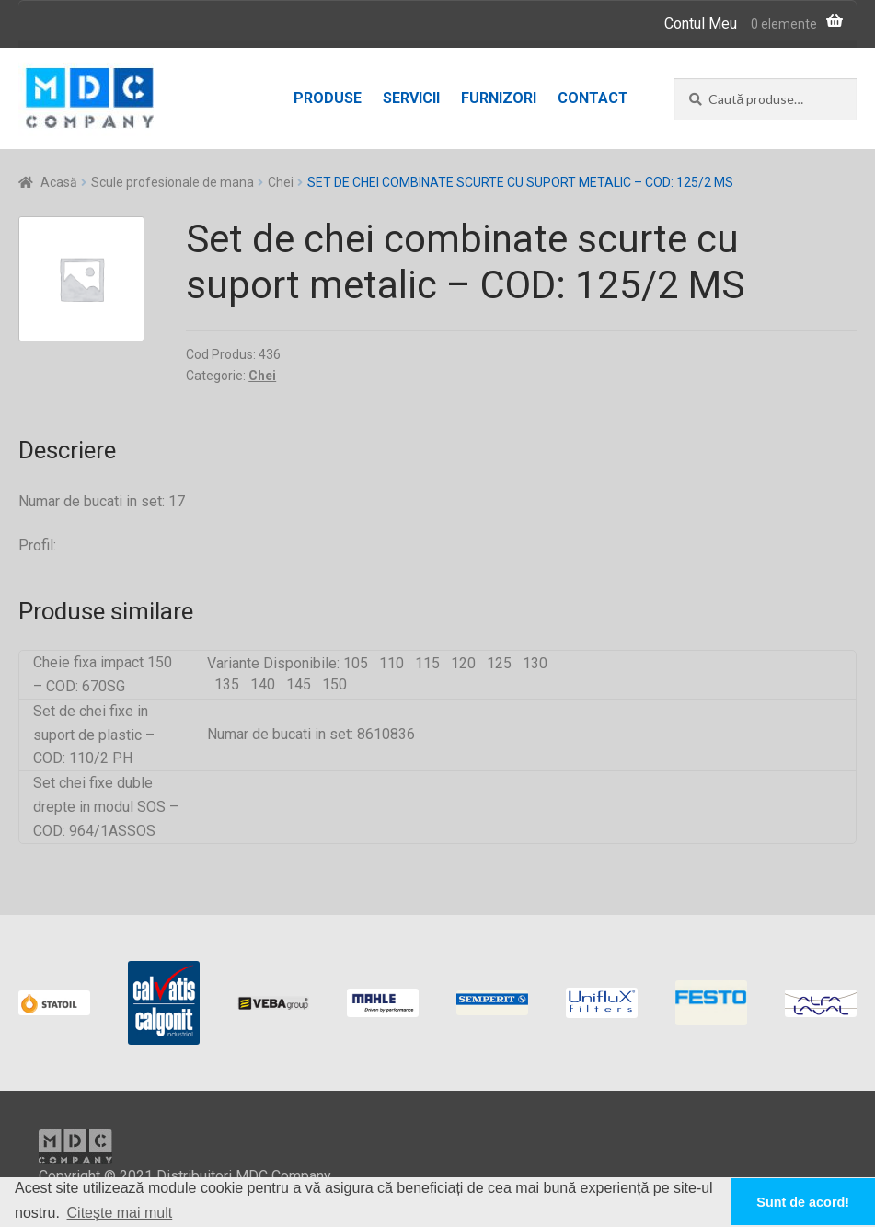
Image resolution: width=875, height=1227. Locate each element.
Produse (328, 98)
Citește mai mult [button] (120, 1213)
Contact (593, 98)
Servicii (411, 98)
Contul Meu (700, 23)
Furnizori (498, 98)
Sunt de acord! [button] (802, 1202)
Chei (281, 182)
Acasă (58, 182)
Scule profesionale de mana (172, 182)
